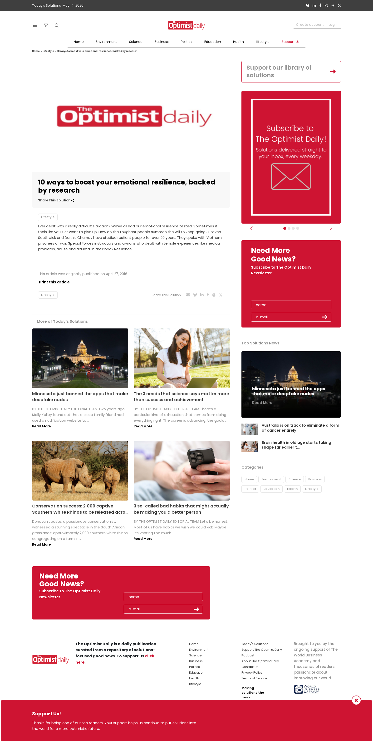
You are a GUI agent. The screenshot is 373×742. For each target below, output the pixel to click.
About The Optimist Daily (260, 661)
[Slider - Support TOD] (293, 228)
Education (212, 41)
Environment (106, 41)
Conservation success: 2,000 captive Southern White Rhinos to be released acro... (80, 509)
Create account (310, 24)
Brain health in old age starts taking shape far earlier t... (296, 445)
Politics (186, 41)
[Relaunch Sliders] (297, 228)
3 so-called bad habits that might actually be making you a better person (181, 509)
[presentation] (278, 290)
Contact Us (249, 667)
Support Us (290, 41)
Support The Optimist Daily (261, 649)
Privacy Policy (251, 672)
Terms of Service (254, 678)
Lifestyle (263, 41)
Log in (334, 24)
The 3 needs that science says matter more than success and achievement (181, 396)
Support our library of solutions (280, 71)
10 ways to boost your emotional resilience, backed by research (97, 51)
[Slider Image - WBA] (289, 228)
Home (79, 41)
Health (238, 41)
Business (162, 41)
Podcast (247, 655)
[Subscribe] (284, 228)
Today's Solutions (254, 644)
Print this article (53, 282)
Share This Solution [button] (56, 200)
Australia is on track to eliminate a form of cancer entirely (300, 428)
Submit (325, 318)
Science (135, 41)
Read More (41, 426)
